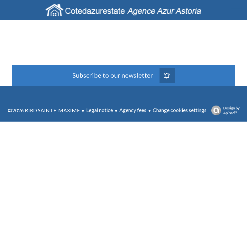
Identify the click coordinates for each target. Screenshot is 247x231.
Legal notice (99, 110)
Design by (224, 110)
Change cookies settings (179, 110)
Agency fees (132, 110)
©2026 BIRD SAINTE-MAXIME (44, 110)
